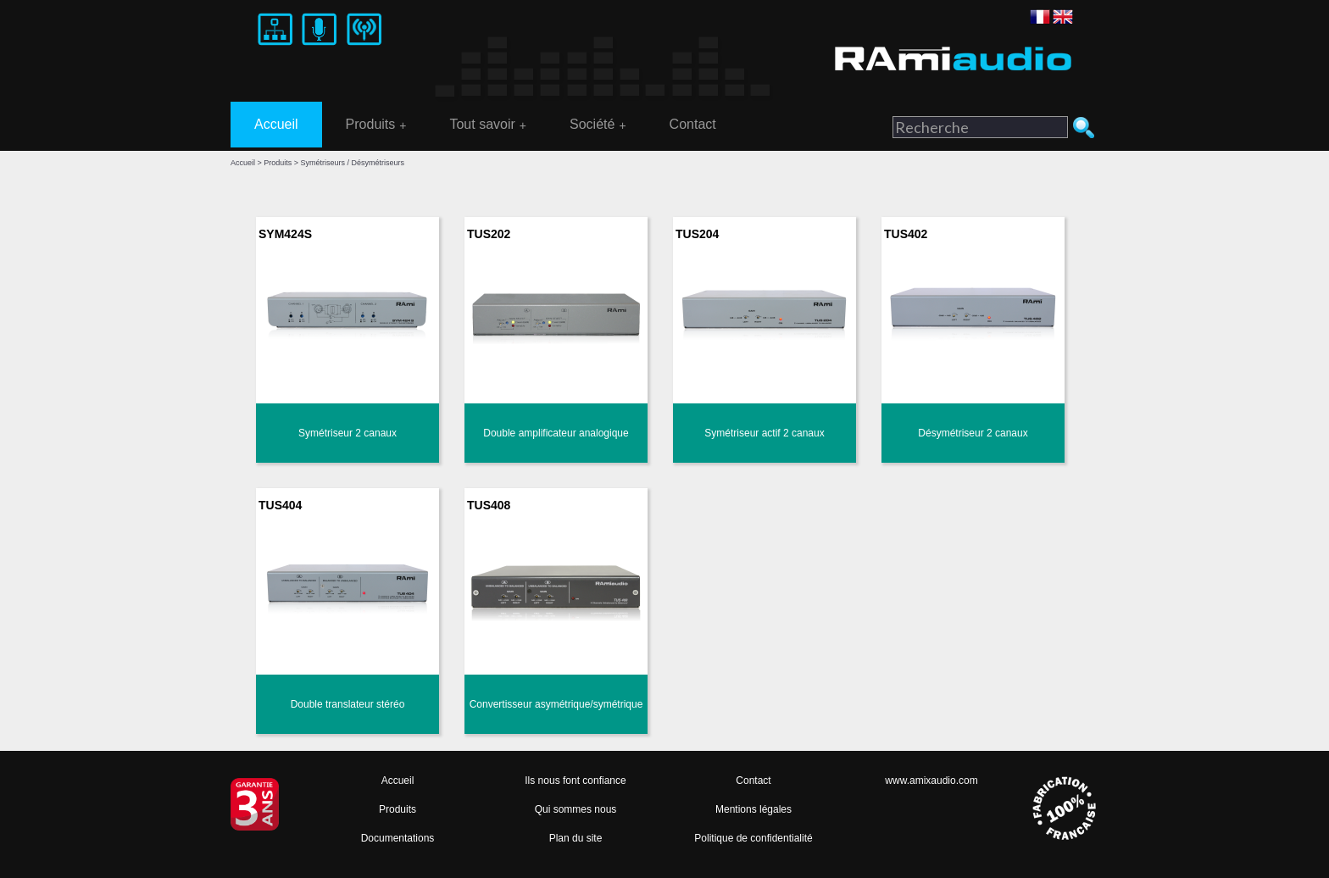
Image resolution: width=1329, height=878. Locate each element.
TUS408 (488, 505)
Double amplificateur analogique (555, 433)
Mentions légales (753, 809)
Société (598, 124)
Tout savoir (487, 124)
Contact (693, 124)
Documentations (398, 838)
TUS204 (697, 234)
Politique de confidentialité (753, 838)
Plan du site (576, 838)
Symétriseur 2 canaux (347, 433)
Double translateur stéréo (348, 704)
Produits (376, 124)
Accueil (276, 124)
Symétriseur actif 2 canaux (764, 433)
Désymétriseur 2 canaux (972, 433)
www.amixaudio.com (931, 780)
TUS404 (280, 505)
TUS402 (905, 234)
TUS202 (488, 234)
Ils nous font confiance (575, 780)
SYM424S (285, 234)
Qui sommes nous (576, 809)
